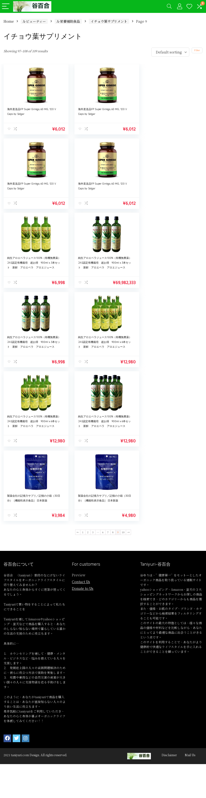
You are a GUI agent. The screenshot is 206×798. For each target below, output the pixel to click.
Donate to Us (82, 438)
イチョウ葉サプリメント (109, 21)
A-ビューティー (34, 21)
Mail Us (190, 605)
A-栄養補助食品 (68, 21)
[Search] (169, 6)
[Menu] (5, 6)
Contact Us (81, 432)
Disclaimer (169, 605)
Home (9, 21)
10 (123, 382)
